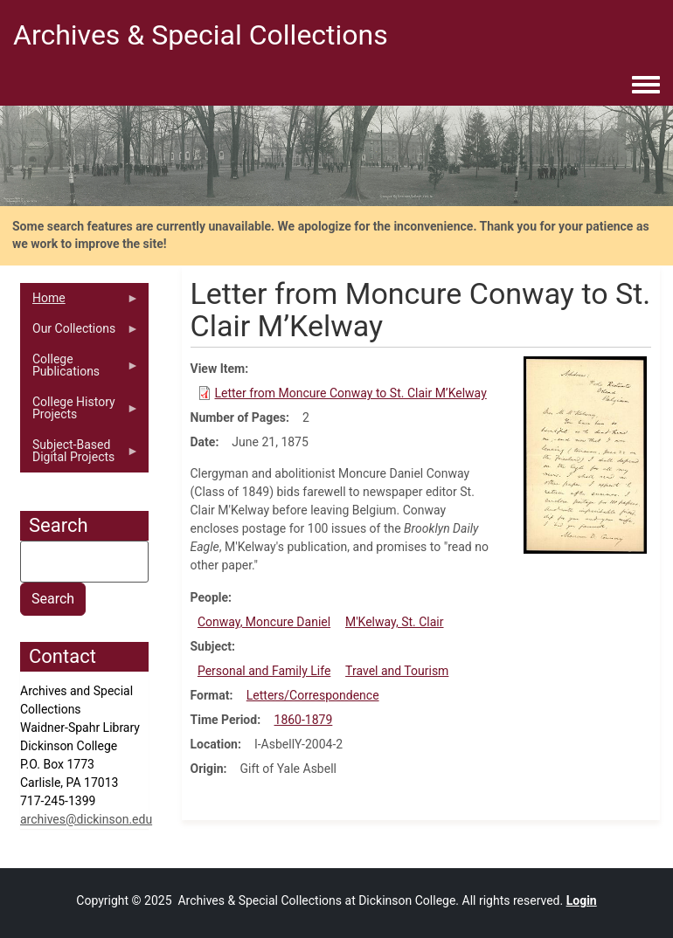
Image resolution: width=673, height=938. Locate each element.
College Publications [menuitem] (79, 369)
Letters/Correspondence (312, 695)
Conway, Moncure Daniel (264, 622)
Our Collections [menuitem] (79, 332)
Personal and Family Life (264, 671)
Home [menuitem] (79, 302)
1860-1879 (303, 720)
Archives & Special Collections (200, 35)
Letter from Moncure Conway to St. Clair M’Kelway (351, 393)
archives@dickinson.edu (86, 819)
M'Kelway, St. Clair (394, 622)
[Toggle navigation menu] (646, 85)
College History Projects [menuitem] (79, 412)
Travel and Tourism (396, 671)
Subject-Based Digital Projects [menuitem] (79, 455)
